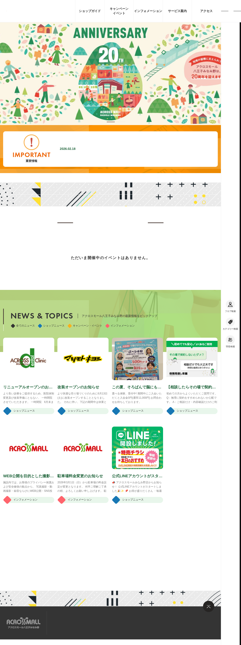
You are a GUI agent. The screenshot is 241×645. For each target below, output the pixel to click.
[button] (111, 122)
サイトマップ (64, 622)
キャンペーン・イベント (85, 375)
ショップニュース (51, 375)
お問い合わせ (114, 622)
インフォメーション (120, 375)
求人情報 (89, 622)
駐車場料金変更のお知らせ (104, 149)
